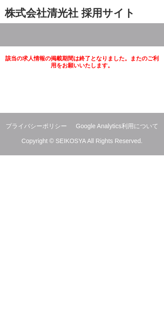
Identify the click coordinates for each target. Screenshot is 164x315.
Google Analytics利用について (117, 126)
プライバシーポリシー (36, 126)
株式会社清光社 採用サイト (70, 13)
